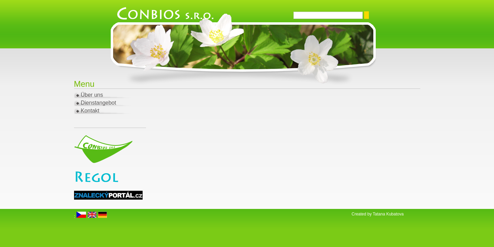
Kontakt (90, 111)
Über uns (92, 95)
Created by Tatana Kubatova (378, 214)
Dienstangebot (98, 103)
